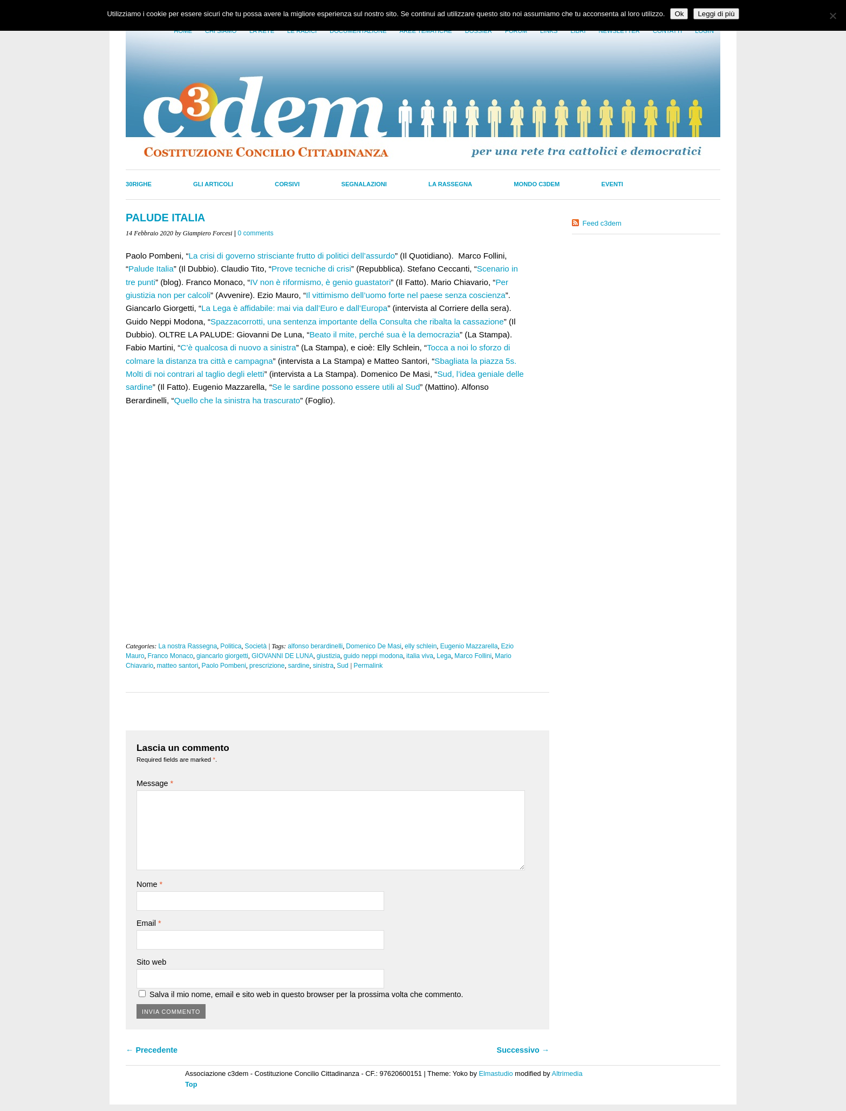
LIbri (577, 31)
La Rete (261, 31)
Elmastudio (496, 1073)
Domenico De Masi (373, 646)
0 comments (256, 233)
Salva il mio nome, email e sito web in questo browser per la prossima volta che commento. (306, 994)
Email (149, 923)
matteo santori (177, 665)
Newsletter (618, 31)
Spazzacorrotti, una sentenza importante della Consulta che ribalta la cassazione (357, 321)
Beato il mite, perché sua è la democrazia (384, 334)
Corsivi (287, 184)
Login (704, 31)
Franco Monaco (170, 656)
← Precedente (152, 1050)
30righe (139, 184)
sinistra (323, 665)
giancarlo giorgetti (222, 656)
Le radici (302, 31)
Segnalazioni (364, 184)
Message (155, 783)
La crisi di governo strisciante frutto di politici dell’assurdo (292, 255)
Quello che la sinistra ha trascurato (237, 400)
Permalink (368, 665)
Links (548, 31)
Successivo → (523, 1050)
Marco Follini (473, 656)
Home (183, 31)
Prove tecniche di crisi (311, 268)
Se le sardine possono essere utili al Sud (346, 386)
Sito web (151, 962)
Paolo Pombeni (224, 665)
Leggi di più (716, 14)
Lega (443, 656)
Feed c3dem (602, 223)
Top (191, 1084)
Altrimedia (567, 1073)
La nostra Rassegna (187, 646)
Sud (343, 665)
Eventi (612, 184)
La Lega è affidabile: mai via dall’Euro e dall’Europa (294, 308)
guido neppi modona (373, 656)
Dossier (478, 31)
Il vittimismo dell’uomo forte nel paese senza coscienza (406, 295)
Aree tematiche (426, 31)
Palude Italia (151, 268)
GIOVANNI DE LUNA (282, 656)
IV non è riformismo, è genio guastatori (320, 282)
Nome (149, 884)
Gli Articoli (213, 184)
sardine (299, 665)
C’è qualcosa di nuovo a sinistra (238, 347)
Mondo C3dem (537, 184)
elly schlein (420, 646)
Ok (679, 14)
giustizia (328, 656)
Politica (230, 646)
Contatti (667, 31)
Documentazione (358, 31)
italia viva (419, 656)
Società (256, 646)
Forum (516, 31)
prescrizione (267, 665)
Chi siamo (220, 31)
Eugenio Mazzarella (469, 646)
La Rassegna (450, 184)
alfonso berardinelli (315, 646)
